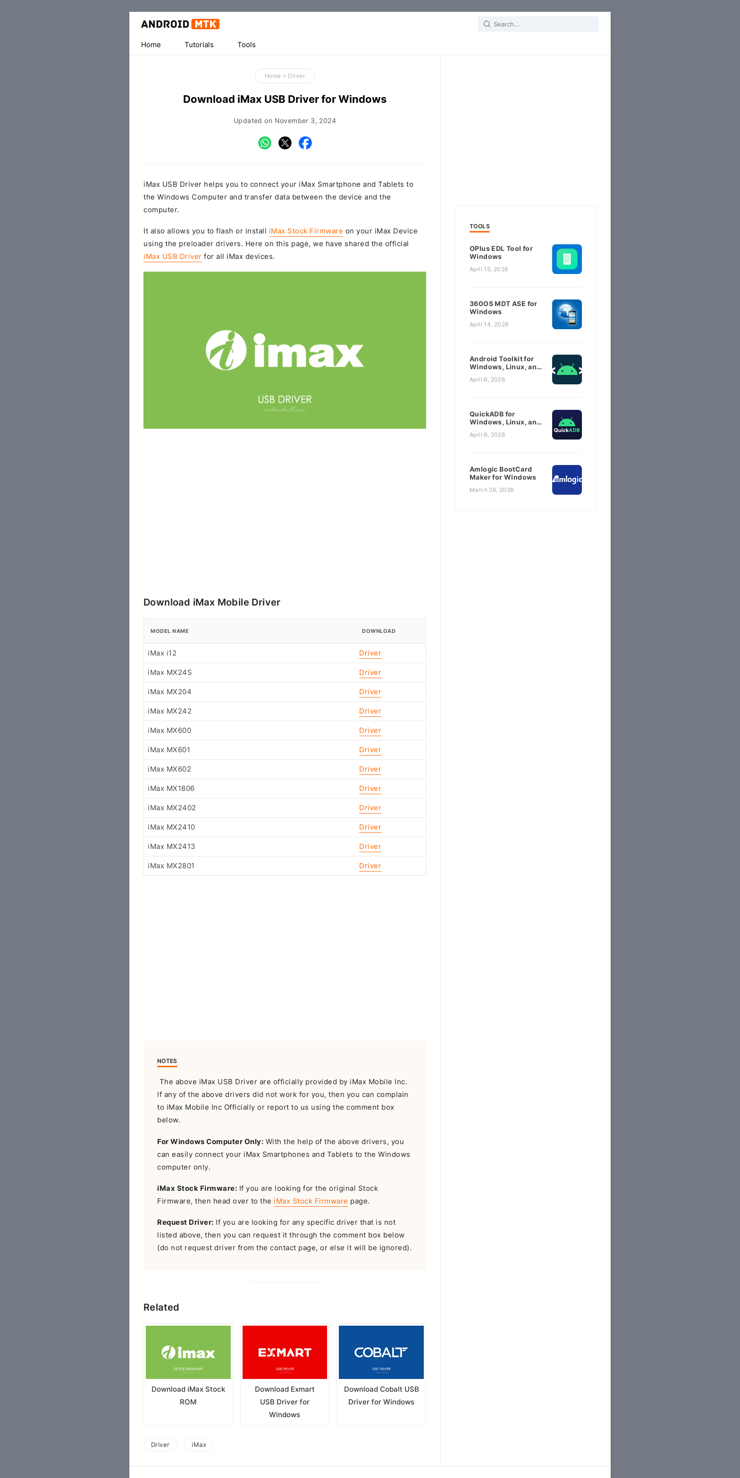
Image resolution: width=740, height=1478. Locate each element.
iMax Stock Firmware (306, 231)
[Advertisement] (284, 511)
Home (151, 45)
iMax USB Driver (172, 256)
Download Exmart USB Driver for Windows (285, 1402)
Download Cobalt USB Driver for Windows (381, 1395)
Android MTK (180, 24)
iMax (199, 1444)
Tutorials (199, 45)
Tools (246, 45)
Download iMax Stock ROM (188, 1395)
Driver (296, 75)
